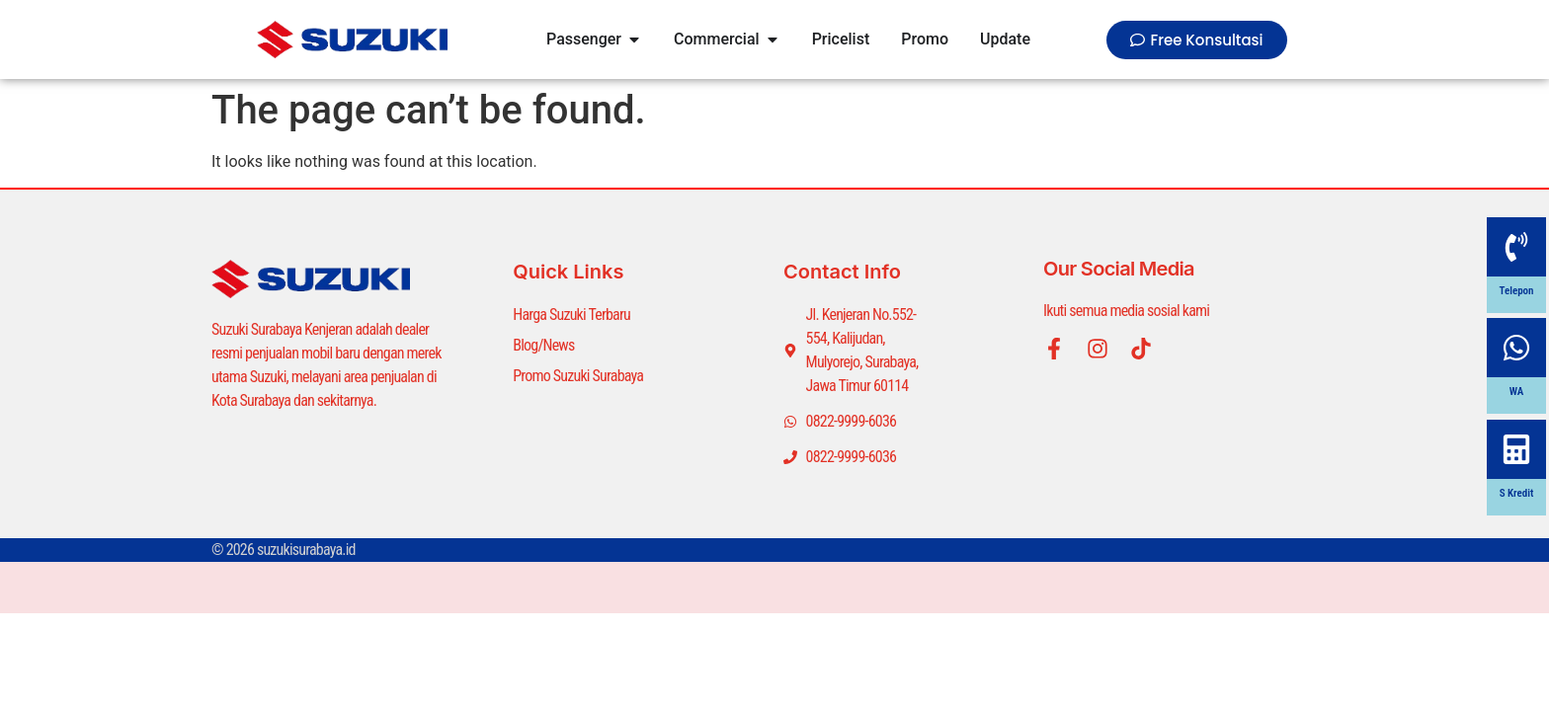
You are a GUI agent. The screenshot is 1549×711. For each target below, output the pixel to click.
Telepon (1517, 290)
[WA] (1516, 347)
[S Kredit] (1516, 449)
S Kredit (1517, 493)
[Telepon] (1516, 246)
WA (1516, 391)
